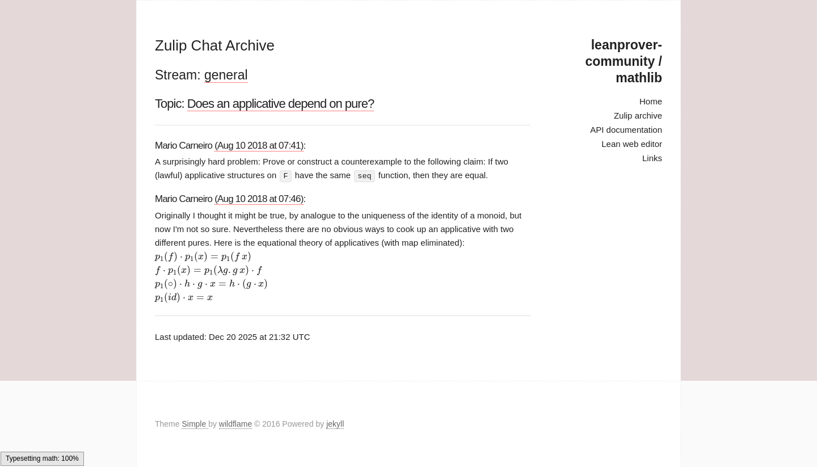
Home (650, 101)
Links (652, 158)
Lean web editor (631, 144)
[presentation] (203, 257)
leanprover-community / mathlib (624, 61)
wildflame (235, 423)
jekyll (335, 423)
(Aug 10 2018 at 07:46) (258, 198)
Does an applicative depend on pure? (280, 103)
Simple (195, 423)
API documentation (626, 129)
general (226, 75)
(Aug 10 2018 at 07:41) (258, 145)
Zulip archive (638, 115)
